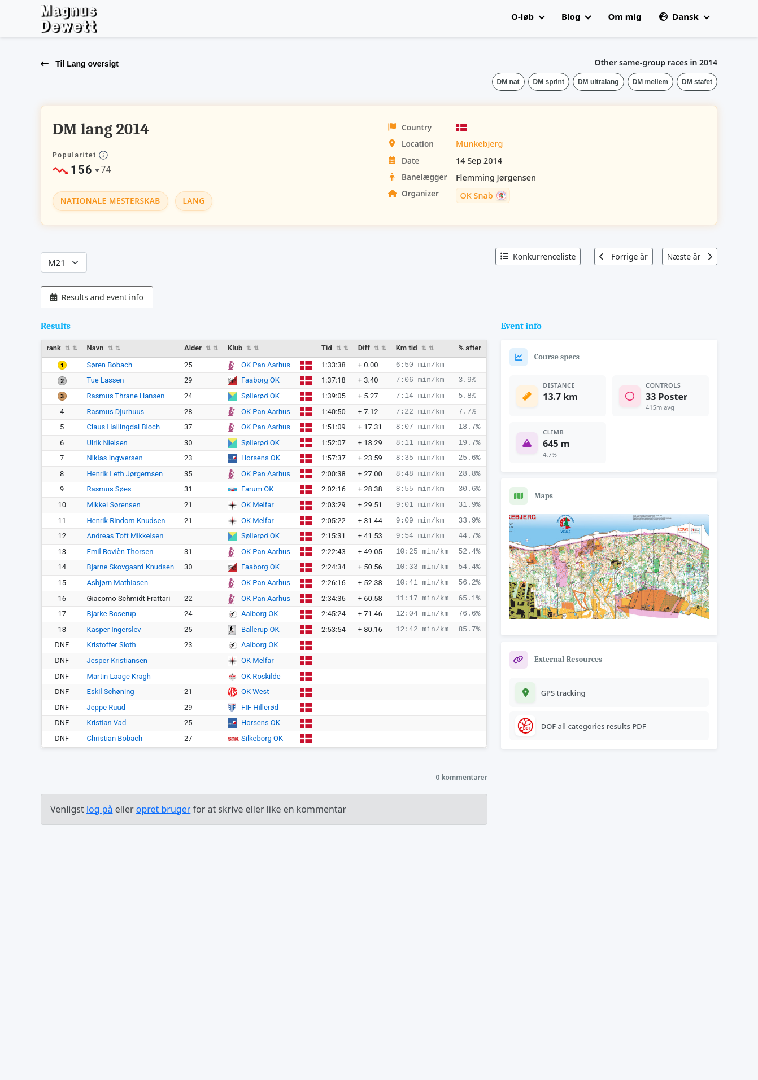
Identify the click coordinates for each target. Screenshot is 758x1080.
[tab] (97, 297)
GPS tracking (563, 693)
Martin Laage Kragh (119, 676)
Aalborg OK (259, 613)
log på (99, 809)
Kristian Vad (107, 722)
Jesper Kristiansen (117, 660)
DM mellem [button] (650, 82)
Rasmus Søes (109, 489)
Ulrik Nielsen (107, 442)
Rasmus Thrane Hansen (126, 396)
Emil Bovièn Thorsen (120, 551)
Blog (576, 16)
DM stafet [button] (697, 82)
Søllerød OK (260, 396)
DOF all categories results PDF (593, 726)
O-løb (527, 16)
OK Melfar (257, 505)
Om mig (624, 16)
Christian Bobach (115, 738)
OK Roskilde (261, 676)
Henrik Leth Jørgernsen (125, 473)
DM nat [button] (508, 82)
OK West (255, 691)
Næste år (689, 256)
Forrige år (623, 256)
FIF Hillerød (259, 707)
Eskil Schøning (110, 691)
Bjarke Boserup (111, 613)
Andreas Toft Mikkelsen (125, 536)
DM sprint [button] (548, 82)
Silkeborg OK (262, 738)
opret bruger (163, 809)
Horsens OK (260, 458)
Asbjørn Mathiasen (118, 582)
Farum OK (257, 489)
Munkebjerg (479, 143)
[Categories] (64, 262)
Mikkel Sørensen (114, 505)
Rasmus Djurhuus (116, 411)
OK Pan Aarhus (265, 365)
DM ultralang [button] (598, 82)
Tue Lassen (105, 380)
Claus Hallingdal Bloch (123, 427)
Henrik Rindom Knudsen (126, 520)
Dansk (684, 16)
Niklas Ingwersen (115, 458)
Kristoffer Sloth (111, 644)
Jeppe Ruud (106, 707)
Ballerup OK (260, 629)
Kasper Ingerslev (114, 629)
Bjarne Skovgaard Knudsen (131, 567)
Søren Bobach (110, 365)
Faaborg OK (260, 380)
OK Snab (476, 196)
